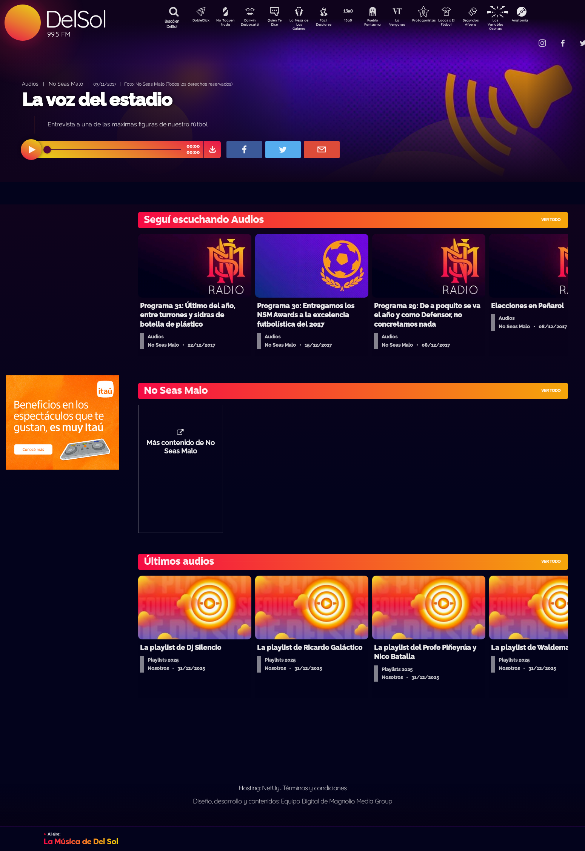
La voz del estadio (97, 99)
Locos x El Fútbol (462, 23)
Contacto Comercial (527, 38)
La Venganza (409, 23)
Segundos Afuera (488, 23)
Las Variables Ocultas (515, 24)
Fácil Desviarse (330, 23)
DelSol (75, 19)
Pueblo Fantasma (383, 23)
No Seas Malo (66, 83)
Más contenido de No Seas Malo (180, 451)
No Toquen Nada (225, 23)
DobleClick (198, 21)
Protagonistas (435, 21)
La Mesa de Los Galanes (304, 24)
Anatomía (541, 21)
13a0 (356, 21)
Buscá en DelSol (172, 23)
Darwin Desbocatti (251, 23)
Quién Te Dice (278, 23)
